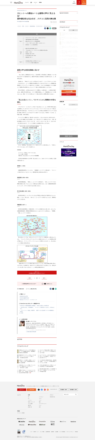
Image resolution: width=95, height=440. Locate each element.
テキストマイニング (47, 26)
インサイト (30, 400)
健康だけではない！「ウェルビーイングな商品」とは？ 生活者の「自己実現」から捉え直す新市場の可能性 (27, 371)
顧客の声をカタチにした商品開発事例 (33, 41)
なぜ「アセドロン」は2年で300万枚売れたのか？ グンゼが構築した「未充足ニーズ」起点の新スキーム (48, 356)
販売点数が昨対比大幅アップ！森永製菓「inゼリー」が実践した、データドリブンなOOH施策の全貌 (48, 370)
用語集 (40, 2)
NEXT (44, 278)
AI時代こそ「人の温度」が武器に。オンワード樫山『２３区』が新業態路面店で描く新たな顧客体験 (27, 361)
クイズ (40, 400)
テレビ (40, 405)
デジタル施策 (30, 403)
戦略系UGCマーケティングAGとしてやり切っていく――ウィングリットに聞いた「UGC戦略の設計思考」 (27, 356)
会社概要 (56, 431)
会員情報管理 (48, 431)
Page (20, 41)
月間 (73, 30)
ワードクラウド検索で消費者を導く (32, 62)
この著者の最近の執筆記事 (31, 331)
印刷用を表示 (20, 288)
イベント (35, 2)
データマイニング (39, 26)
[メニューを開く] (11, 2)
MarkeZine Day (52, 396)
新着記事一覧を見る (69, 136)
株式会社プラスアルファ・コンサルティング (28, 299)
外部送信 (76, 431)
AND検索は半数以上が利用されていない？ (34, 61)
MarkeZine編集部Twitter (24, 297)
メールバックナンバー (69, 88)
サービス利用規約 (62, 431)
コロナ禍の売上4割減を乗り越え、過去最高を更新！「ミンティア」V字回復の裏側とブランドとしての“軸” (48, 361)
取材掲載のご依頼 (73, 389)
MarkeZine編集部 (25, 21)
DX (28, 396)
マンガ (40, 398)
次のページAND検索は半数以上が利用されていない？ (37, 272)
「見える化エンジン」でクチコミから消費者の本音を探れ (37, 50)
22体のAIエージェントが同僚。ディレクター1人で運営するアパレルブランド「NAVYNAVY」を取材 (27, 366)
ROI (23, 26)
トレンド (26, 26)
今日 (64, 30)
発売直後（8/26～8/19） (30, 53)
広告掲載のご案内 (63, 389)
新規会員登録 (68, 91)
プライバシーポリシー (70, 431)
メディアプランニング (42, 403)
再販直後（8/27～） (29, 57)
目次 (45, 34)
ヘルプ (31, 431)
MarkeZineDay (32, 26)
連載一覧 (29, 405)
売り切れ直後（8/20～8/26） (31, 55)
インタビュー (41, 396)
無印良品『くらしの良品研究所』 (32, 44)
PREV (29, 278)
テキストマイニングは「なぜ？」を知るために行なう (36, 37)
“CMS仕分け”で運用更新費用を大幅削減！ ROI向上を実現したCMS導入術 (34, 305)
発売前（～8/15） (29, 52)
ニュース (26, 2)
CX (28, 398)
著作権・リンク (36, 431)
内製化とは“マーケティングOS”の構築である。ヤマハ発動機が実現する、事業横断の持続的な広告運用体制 (27, 351)
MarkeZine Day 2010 (24, 296)
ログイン (68, 94)
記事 (31, 2)
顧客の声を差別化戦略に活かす (31, 48)
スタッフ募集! (42, 431)
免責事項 (52, 431)
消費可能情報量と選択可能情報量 (32, 39)
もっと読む (21, 312)
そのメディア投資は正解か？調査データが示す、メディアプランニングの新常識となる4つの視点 (48, 351)
